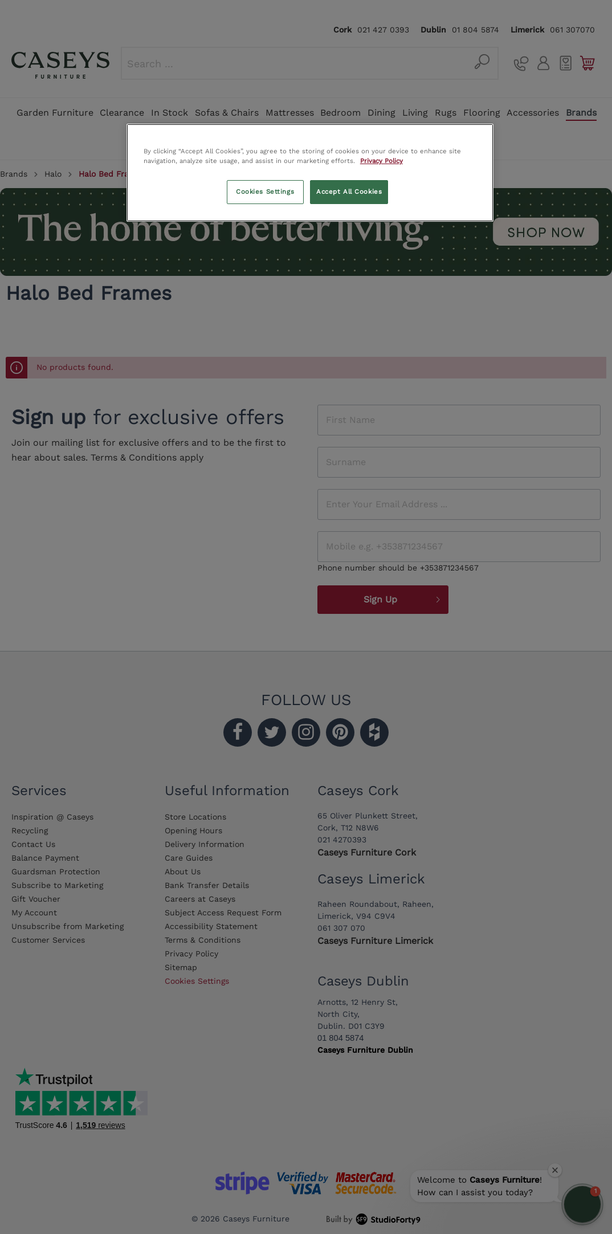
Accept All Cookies (349, 192)
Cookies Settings (265, 192)
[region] (310, 173)
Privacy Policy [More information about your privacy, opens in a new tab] (381, 161)
